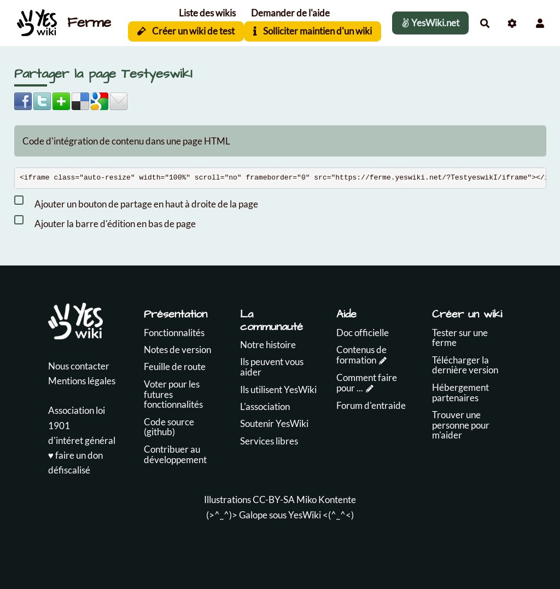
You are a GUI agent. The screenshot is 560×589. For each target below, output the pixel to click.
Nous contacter (78, 366)
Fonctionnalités (174, 332)
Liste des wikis (207, 13)
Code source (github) (169, 427)
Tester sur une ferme (460, 338)
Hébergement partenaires (460, 392)
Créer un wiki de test (186, 31)
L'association (265, 406)
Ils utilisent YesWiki (278, 389)
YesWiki (304, 515)
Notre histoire (268, 344)
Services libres (269, 441)
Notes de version (177, 349)
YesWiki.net (430, 22)
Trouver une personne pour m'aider (460, 425)
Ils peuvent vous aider (272, 367)
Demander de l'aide (290, 13)
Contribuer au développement (175, 454)
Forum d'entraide (371, 405)
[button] (540, 23)
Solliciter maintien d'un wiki (312, 31)
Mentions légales (81, 380)
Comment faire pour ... (366, 383)
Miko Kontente (326, 499)
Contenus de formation (361, 355)
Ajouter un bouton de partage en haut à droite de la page (136, 202)
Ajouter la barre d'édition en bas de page (105, 221)
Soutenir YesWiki (274, 423)
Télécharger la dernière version (465, 365)
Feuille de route (175, 366)
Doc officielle (362, 332)
